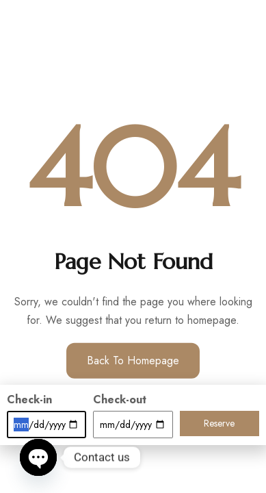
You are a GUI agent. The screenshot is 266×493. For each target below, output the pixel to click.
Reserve (219, 423)
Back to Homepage (133, 360)
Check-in (29, 399)
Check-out (119, 399)
